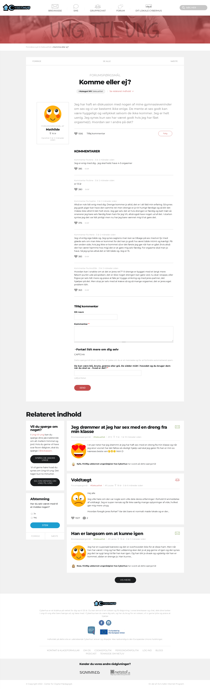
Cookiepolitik (103, 650)
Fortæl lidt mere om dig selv (97, 349)
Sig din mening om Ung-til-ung (45, 482)
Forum (120, 8)
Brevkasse (55, 8)
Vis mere (125, 580)
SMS (76, 8)
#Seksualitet (99, 437)
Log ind (147, 650)
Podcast (91, 653)
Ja (35, 513)
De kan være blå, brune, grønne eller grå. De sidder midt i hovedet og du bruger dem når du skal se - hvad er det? (122, 367)
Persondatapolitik (127, 650)
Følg (165, 133)
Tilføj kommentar (96, 133)
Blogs (159, 650)
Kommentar (81, 324)
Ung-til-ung (37, 434)
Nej (35, 517)
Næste (174, 61)
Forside (29, 47)
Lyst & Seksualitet (43, 47)
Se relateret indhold (122, 91)
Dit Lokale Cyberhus (149, 8)
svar (87, 168)
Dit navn (79, 312)
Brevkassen (45, 450)
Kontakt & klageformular (63, 650)
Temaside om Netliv (112, 653)
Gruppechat (98, 8)
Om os (87, 650)
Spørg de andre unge (45, 459)
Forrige (36, 61)
